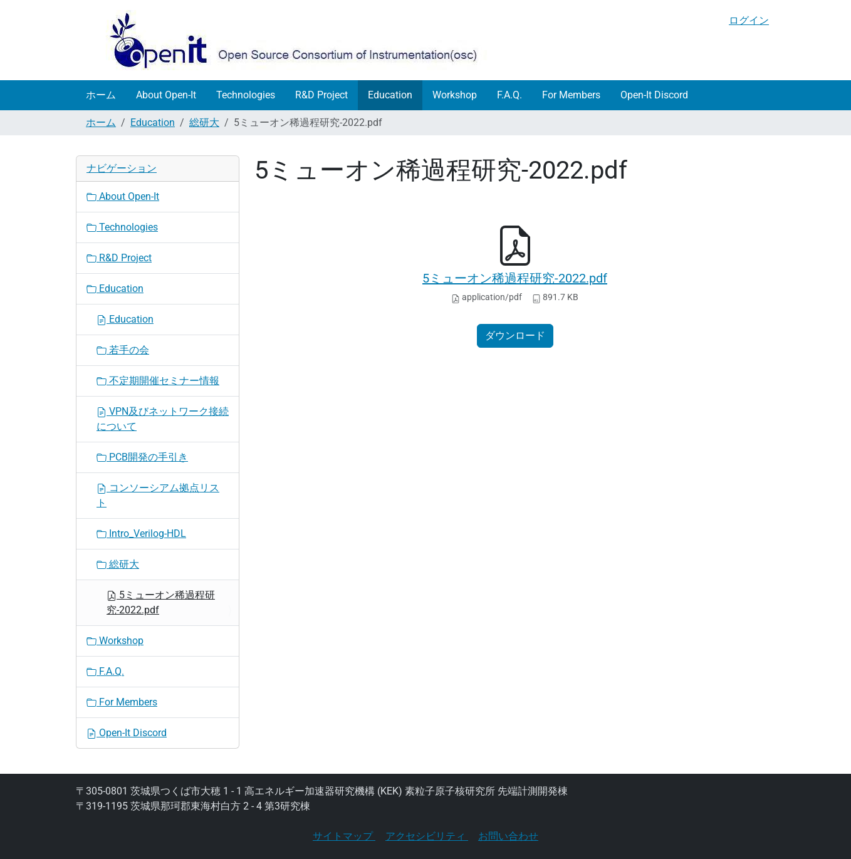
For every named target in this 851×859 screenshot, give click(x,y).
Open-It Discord (654, 95)
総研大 (204, 122)
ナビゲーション (121, 168)
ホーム (101, 95)
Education (390, 95)
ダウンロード (515, 335)
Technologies (245, 95)
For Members (571, 95)
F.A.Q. (509, 95)
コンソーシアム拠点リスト (158, 495)
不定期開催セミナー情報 (158, 381)
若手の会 (123, 350)
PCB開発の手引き (142, 457)
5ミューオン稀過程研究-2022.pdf (514, 278)
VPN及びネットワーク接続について (163, 418)
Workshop (454, 95)
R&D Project (321, 95)
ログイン (749, 20)
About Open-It (166, 95)
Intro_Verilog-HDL (141, 533)
